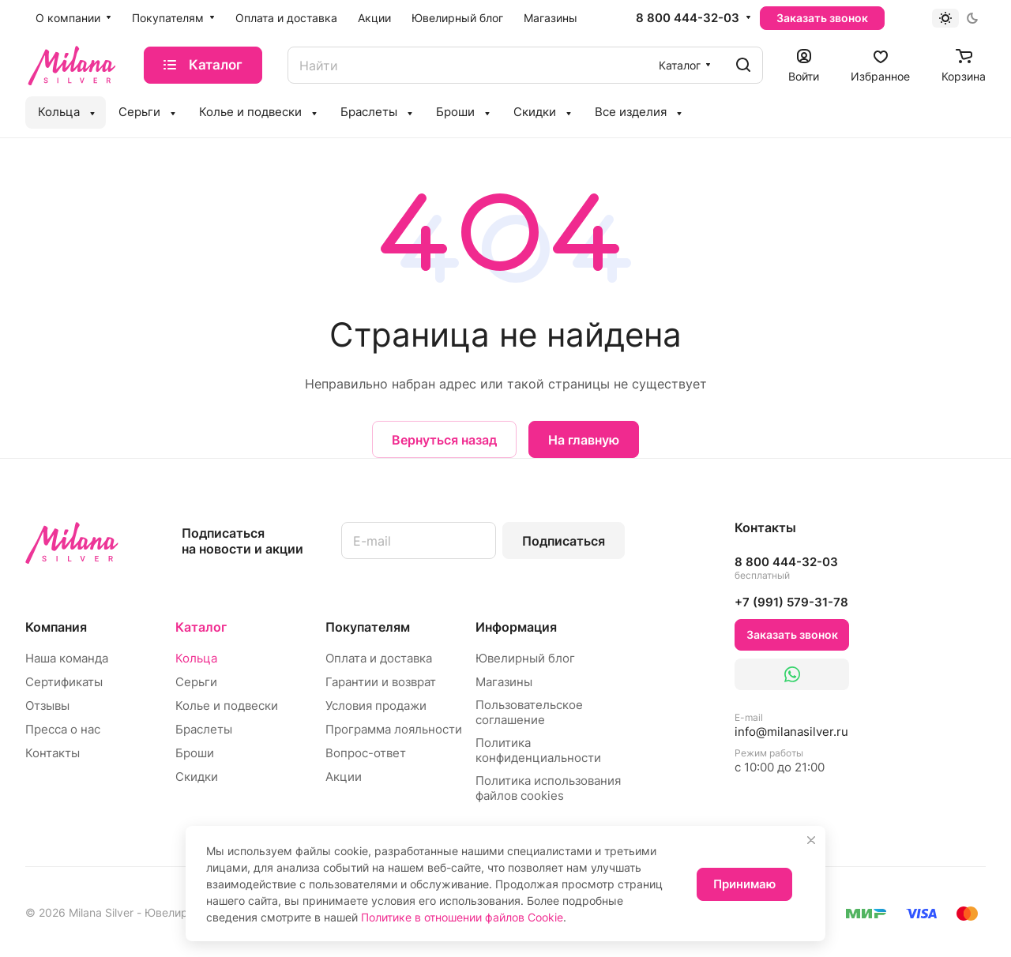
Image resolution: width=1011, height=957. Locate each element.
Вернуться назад (444, 440)
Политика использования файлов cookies (548, 788)
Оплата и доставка (378, 658)
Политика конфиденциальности (538, 750)
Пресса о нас (62, 729)
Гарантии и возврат (380, 681)
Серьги (196, 681)
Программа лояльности (393, 729)
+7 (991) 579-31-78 (791, 602)
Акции (343, 776)
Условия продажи (376, 705)
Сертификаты (64, 681)
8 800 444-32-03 (687, 18)
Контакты (52, 752)
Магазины (503, 681)
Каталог (201, 627)
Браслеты (203, 729)
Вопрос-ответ (365, 752)
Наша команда (66, 658)
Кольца (196, 658)
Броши (194, 752)
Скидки (196, 776)
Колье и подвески (226, 705)
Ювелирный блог (525, 658)
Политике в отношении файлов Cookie (462, 917)
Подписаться (563, 541)
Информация (516, 627)
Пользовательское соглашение (529, 712)
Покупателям (367, 627)
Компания (56, 627)
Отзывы (47, 705)
